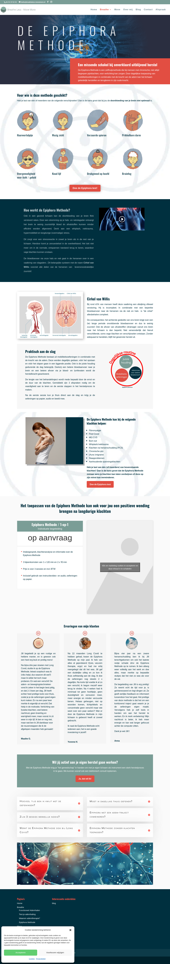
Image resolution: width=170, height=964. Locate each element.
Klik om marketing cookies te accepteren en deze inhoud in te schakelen (120, 567)
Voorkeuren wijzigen (55, 952)
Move (117, 10)
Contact (148, 10)
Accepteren (21, 952)
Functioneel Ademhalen (29, 910)
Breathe (104, 10)
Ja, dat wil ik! (85, 779)
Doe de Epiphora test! (85, 188)
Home (94, 10)
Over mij (128, 10)
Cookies (32, 958)
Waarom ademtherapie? (29, 918)
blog (54, 903)
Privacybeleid (40, 958)
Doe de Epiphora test (100, 484)
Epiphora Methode (27, 922)
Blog (138, 10)
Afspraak (161, 10)
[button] (70, 930)
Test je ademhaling (27, 914)
